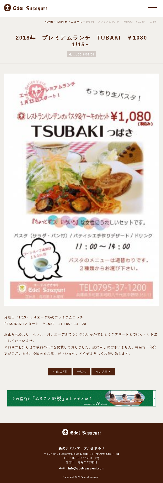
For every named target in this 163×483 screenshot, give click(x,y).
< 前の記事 (59, 371)
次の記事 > (103, 371)
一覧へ (81, 371)
